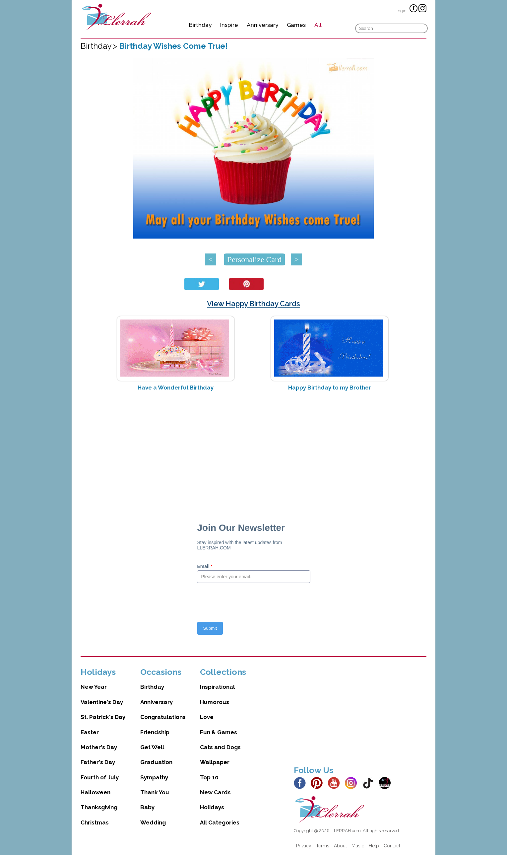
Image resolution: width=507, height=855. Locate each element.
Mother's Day (99, 747)
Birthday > (100, 46)
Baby (147, 807)
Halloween (95, 792)
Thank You (154, 792)
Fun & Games (218, 732)
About (340, 845)
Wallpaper (214, 762)
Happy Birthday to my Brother (329, 387)
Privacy (303, 845)
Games (296, 25)
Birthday (200, 25)
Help (374, 845)
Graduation (156, 762)
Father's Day (98, 762)
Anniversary (262, 25)
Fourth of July (100, 777)
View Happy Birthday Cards (253, 303)
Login (401, 10)
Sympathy (154, 777)
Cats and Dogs (220, 747)
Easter (90, 732)
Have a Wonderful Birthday (176, 387)
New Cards (215, 792)
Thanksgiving (99, 807)
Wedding (153, 822)
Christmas (95, 822)
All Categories (219, 822)
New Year (94, 686)
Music (357, 845)
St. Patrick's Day (103, 717)
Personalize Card (254, 259)
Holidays (212, 807)
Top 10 (209, 777)
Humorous (214, 702)
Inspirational (217, 686)
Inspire (229, 25)
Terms (322, 845)
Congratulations (163, 717)
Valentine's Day (102, 702)
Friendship (154, 732)
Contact (392, 845)
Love (207, 717)
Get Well (152, 747)
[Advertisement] (253, 448)
